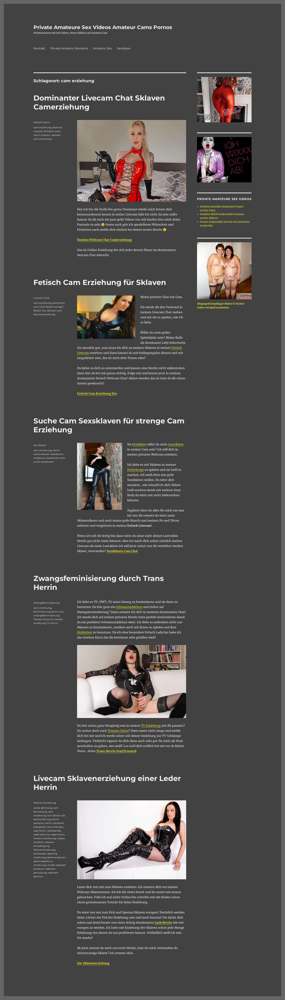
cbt (63, 815)
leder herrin (58, 834)
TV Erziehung (151, 725)
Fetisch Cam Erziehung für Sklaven (99, 282)
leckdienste (54, 830)
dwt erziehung (42, 819)
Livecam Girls (41, 297)
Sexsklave (139, 444)
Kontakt (39, 48)
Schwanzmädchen (129, 607)
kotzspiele (39, 826)
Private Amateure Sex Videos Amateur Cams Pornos (102, 27)
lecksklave (57, 454)
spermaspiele (41, 861)
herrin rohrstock (54, 823)
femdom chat (52, 131)
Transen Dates (118, 730)
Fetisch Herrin (41, 122)
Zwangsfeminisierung (46, 602)
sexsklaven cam (55, 457)
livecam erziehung (44, 838)
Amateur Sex (102, 48)
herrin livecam (42, 135)
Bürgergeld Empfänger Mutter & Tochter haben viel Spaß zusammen (220, 305)
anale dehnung (42, 807)
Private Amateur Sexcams (69, 48)
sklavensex (39, 853)
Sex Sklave (39, 445)
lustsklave (39, 457)
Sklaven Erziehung (44, 802)
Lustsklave (176, 444)
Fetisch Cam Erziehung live (97, 393)
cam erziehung (42, 127)
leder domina (41, 834)
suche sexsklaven (43, 461)
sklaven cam (54, 310)
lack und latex (55, 826)
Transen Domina (43, 619)
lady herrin (39, 830)
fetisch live (39, 310)
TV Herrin (52, 623)
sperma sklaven (56, 857)
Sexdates (124, 48)
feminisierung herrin (45, 611)
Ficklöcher (84, 632)
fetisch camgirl (54, 306)
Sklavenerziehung (44, 314)
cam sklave (53, 815)
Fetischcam (135, 470)
